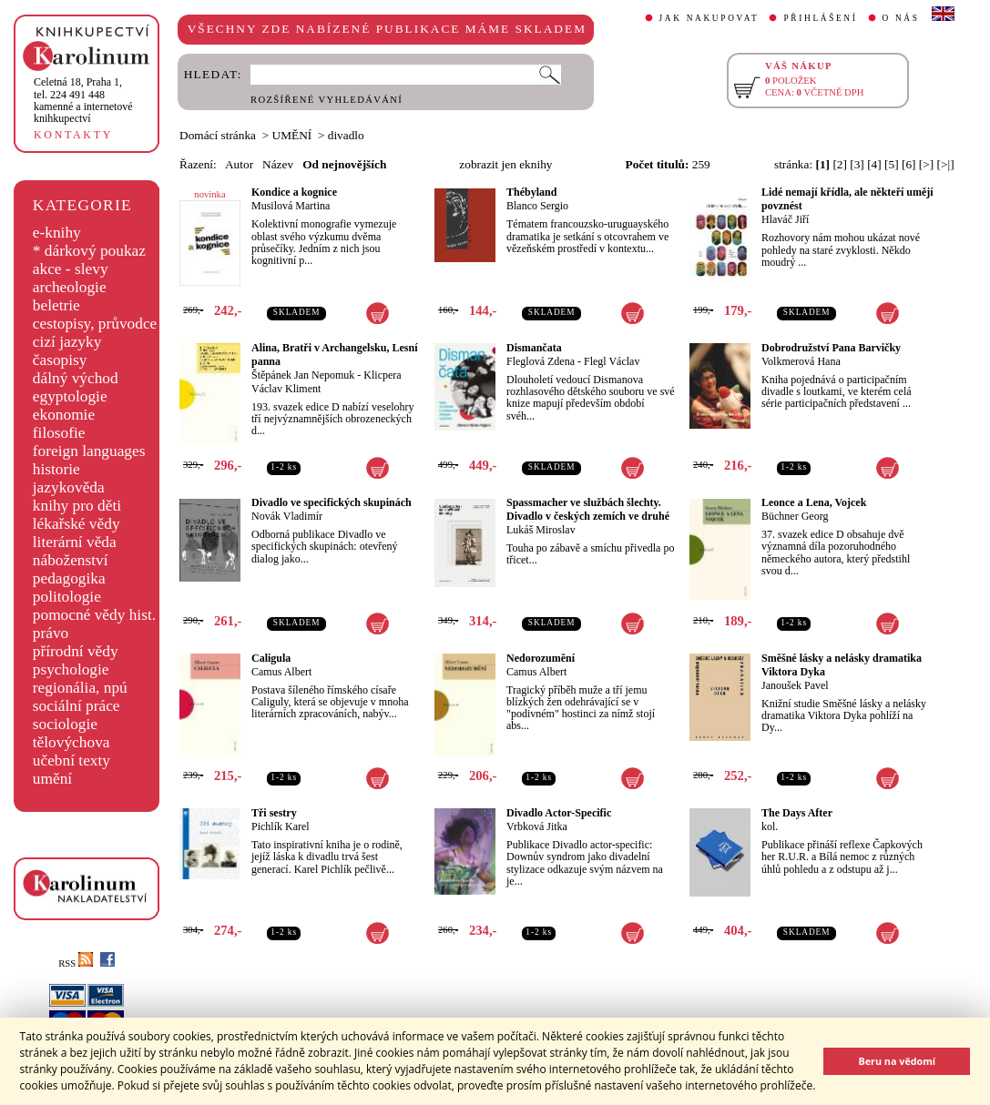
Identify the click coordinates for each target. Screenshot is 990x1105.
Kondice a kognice (294, 192)
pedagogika (69, 578)
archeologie (70, 287)
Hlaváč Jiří (785, 219)
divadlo (346, 135)
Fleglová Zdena (540, 361)
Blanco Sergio (537, 205)
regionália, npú (80, 687)
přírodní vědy (75, 651)
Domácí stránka (217, 135)
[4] (874, 164)
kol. (769, 826)
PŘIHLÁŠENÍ (820, 18)
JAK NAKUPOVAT (709, 18)
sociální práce (76, 706)
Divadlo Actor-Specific (558, 812)
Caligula (271, 658)
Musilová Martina (290, 205)
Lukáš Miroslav (541, 529)
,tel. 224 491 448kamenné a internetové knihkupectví (83, 100)
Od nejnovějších (344, 164)
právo (50, 633)
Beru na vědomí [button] (896, 1061)
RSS (75, 963)
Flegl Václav (611, 361)
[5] (891, 164)
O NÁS (901, 18)
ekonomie (64, 414)
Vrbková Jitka (536, 826)
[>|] (945, 164)
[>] (926, 164)
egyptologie (70, 396)
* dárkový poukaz (89, 250)
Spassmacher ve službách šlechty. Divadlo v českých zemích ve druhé (587, 509)
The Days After (796, 812)
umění (52, 778)
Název (277, 164)
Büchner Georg (794, 516)
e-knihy (57, 232)
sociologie (65, 724)
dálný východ (75, 378)
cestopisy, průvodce (95, 323)
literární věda (75, 542)
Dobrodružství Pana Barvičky (831, 347)
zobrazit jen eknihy (505, 164)
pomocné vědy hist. (94, 614)
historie (56, 469)
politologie (67, 596)
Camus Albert (281, 671)
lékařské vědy (76, 523)
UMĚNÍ (292, 135)
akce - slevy (70, 269)
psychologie (71, 669)
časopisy (60, 360)
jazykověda (69, 487)
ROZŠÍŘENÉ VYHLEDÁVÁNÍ (326, 100)
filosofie (59, 432)
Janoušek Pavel (795, 685)
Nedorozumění (540, 658)
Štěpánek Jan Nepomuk (302, 375)
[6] (909, 164)
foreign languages (89, 451)
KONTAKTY (73, 134)
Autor (239, 164)
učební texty (71, 760)
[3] (857, 164)
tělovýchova (71, 742)
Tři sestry (274, 812)
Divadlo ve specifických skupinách (331, 502)
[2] (839, 164)
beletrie (56, 305)
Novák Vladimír (286, 516)
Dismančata (534, 347)
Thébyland (531, 192)
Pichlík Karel (280, 826)
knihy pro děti (77, 505)
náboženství (70, 560)
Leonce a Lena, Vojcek (813, 502)
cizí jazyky (67, 341)
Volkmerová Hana (801, 361)
